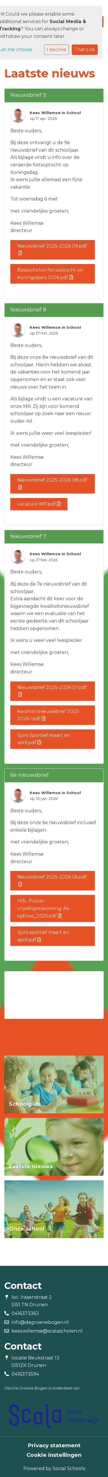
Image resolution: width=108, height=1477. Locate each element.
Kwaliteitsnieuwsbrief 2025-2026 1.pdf (48, 715)
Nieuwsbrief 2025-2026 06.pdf (52, 880)
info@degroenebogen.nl (40, 1322)
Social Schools (69, 1468)
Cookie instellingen (54, 1455)
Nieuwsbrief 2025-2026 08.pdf (52, 483)
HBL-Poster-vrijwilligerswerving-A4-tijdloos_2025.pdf (44, 908)
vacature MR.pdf (38, 504)
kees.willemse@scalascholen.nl (47, 1331)
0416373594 (25, 1374)
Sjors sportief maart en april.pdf (43, 936)
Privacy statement (54, 1445)
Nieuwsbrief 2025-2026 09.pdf (52, 249)
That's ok (84, 49)
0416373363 (25, 1313)
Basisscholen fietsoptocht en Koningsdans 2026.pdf (50, 273)
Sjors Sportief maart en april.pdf (43, 739)
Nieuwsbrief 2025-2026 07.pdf (52, 691)
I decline (56, 49)
